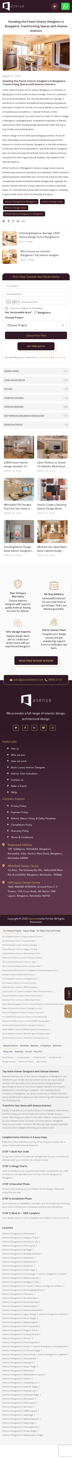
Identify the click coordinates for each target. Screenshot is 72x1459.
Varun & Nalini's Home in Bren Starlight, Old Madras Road (26, 1034)
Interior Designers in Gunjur (16, 1346)
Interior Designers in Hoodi (51, 1274)
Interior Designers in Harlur (49, 1286)
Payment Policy (19, 812)
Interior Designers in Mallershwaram (20, 1419)
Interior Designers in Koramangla (19, 1274)
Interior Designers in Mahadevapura (20, 1278)
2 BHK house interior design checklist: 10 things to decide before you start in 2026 (17, 464)
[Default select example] (36, 325)
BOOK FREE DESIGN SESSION (36, 661)
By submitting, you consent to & (35, 357)
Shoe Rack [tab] (19, 1051)
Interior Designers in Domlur (16, 1338)
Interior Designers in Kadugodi (17, 1362)
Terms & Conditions (22, 837)
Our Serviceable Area (18, 312)
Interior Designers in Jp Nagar (17, 1250)
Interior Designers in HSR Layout (18, 1246)
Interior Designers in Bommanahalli (20, 1326)
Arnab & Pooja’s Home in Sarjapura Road (18, 941)
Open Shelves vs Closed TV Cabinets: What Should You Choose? (51, 464)
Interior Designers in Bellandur (17, 1266)
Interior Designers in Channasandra (20, 1427)
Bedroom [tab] (34, 1045)
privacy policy (43, 357)
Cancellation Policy (21, 824)
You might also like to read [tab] (48, 930)
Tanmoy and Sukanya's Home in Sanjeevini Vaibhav (23, 1025)
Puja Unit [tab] (38, 1051)
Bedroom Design (36, 424)
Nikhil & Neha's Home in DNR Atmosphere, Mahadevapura (26, 1029)
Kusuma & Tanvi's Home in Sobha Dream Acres (21, 1000)
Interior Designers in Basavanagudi (19, 1322)
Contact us (17, 779)
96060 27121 (53, 680)
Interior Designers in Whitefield (18, 1233)
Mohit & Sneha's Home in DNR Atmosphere (19, 987)
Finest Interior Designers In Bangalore (24, 214)
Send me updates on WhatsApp (26, 308)
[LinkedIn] (34, 728)
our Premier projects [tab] (12, 930)
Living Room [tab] (45, 1045)
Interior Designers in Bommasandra (20, 1302)
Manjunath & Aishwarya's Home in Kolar (19, 962)
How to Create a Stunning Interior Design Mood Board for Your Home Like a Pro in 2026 (51, 506)
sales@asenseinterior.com (26, 680)
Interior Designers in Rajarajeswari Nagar (22, 1435)
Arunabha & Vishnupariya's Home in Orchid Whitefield (24, 1017)
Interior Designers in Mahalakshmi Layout (23, 1374)
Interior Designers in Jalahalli (52, 1354)
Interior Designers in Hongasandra (50, 1346)
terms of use (59, 357)
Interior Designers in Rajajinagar (18, 1423)
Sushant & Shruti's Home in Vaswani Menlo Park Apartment (27, 991)
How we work (19, 761)
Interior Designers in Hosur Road (18, 1354)
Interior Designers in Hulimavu (17, 1294)
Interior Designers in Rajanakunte (19, 1391)
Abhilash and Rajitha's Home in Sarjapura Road (21, 958)
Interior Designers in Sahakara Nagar (20, 1395)
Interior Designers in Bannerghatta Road (22, 1290)
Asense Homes (36, 371)
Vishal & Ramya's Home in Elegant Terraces (19, 949)
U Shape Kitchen (39, 1057)
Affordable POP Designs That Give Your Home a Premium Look (17, 506)
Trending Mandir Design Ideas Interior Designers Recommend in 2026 (18, 549)
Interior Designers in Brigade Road (19, 1330)
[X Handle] (16, 728)
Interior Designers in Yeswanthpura (20, 1383)
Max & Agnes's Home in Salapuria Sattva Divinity (22, 937)
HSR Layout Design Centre (24, 882)
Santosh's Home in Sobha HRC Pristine (18, 974)
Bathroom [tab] (57, 1045)
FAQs (14, 792)
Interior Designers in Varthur (16, 1378)
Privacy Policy (18, 806)
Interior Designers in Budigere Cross (20, 1282)
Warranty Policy (20, 831)
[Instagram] (53, 728)
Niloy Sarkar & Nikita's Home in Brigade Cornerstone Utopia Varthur (30, 970)
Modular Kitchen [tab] (10, 1045)
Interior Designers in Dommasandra (20, 1342)
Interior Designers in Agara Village (19, 1314)
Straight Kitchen (9, 1062)
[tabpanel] (36, 988)
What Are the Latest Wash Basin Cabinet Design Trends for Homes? (52, 549)
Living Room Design (36, 380)
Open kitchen (41, 1062)
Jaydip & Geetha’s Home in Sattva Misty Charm (21, 953)
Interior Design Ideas (52, 201)
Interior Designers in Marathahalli (19, 1262)
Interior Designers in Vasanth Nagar (20, 1387)
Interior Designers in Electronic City (20, 1242)
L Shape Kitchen (23, 1057)
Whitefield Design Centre (23, 866)
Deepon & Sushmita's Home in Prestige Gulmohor (22, 1008)
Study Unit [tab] (8, 1051)
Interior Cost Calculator (24, 773)
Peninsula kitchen (26, 1062)
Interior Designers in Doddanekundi (20, 1334)
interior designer (36, 407)
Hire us (15, 748)
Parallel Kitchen (55, 1057)
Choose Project (14, 317)
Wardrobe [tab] (24, 1045)
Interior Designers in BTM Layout (19, 1403)
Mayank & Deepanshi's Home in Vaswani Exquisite (22, 1012)
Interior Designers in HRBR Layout (19, 1411)
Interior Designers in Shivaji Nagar (19, 1431)
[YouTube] (43, 728)
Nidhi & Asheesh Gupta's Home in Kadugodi (19, 945)
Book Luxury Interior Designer (28, 767)
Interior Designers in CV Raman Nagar (21, 1350)
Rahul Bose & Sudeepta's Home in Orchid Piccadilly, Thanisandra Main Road (33, 1004)
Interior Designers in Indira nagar (18, 1270)
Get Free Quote (36, 346)
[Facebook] (25, 728)
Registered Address (20, 845)
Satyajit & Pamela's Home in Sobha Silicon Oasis (21, 996)
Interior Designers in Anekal (53, 1314)
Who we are (18, 755)
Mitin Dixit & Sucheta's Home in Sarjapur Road (21, 966)
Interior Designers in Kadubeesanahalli (21, 1310)
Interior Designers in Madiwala (17, 1370)
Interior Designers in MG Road (17, 1407)
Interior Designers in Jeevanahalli (19, 1358)
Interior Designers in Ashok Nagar (19, 1318)
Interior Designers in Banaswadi (18, 1399)
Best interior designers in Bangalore (36, 416)
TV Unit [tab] (28, 1051)
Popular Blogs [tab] (29, 930)
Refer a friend (18, 786)
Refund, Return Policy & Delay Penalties (33, 818)
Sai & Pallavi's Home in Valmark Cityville (19, 983)
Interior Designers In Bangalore (20, 201)
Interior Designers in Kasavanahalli (19, 1306)
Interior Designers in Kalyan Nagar (19, 1366)
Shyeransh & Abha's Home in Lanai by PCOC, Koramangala (26, 1021)
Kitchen (36, 389)
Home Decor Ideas (36, 398)
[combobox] (12, 302)
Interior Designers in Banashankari (19, 1298)
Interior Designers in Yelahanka (18, 1258)
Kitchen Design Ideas (15, 207)
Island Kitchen (8, 1057)
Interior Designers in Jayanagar (17, 1415)
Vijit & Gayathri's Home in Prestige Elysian (19, 979)
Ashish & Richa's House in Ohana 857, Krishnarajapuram (25, 1038)
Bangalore (44, 312)
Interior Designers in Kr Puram (17, 1286)
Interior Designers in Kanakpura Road (21, 1254)
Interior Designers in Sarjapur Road (20, 1237)
